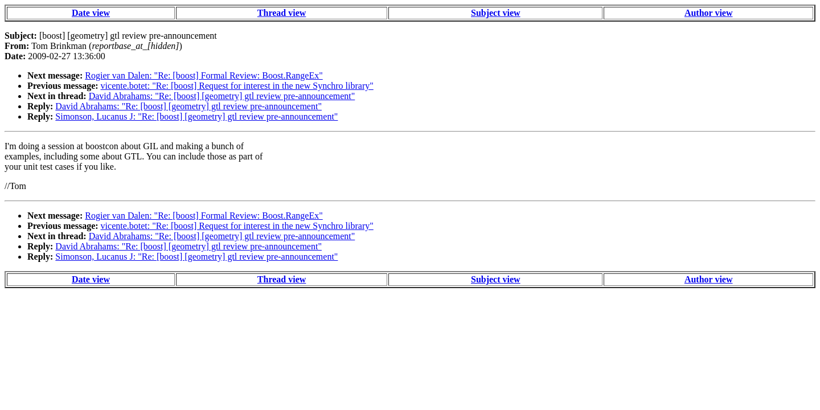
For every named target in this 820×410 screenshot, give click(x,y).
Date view (91, 13)
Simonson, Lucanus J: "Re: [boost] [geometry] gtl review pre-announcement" (196, 116)
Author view (708, 13)
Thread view (281, 13)
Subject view (495, 13)
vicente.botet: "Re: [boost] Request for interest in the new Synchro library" (237, 86)
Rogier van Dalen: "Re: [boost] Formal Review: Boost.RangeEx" (203, 75)
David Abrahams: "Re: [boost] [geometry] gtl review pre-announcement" (222, 96)
